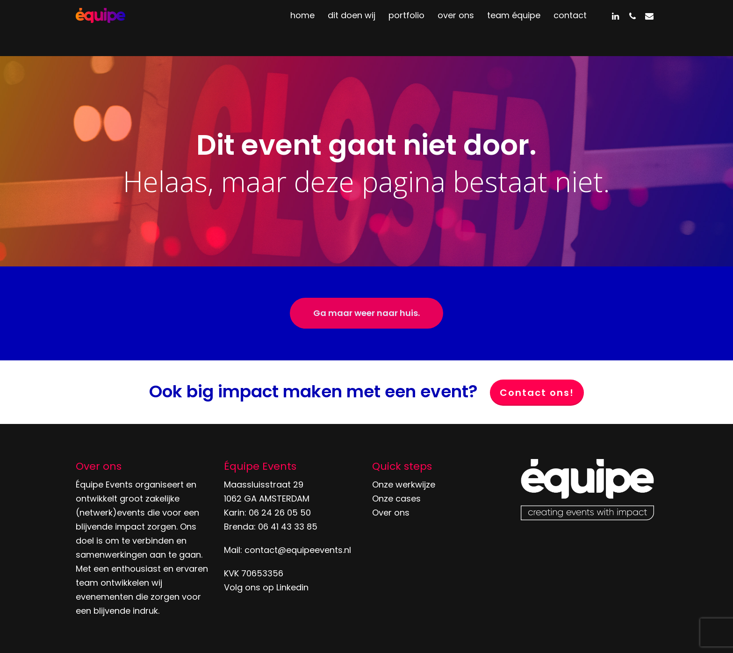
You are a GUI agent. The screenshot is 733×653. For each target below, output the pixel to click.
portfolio (406, 28)
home (302, 28)
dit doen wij (351, 28)
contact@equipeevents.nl (297, 550)
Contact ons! (537, 392)
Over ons (391, 512)
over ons (456, 28)
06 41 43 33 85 (287, 526)
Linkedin (292, 587)
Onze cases (396, 498)
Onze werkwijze (403, 484)
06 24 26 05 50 (280, 512)
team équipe (513, 28)
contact (570, 28)
